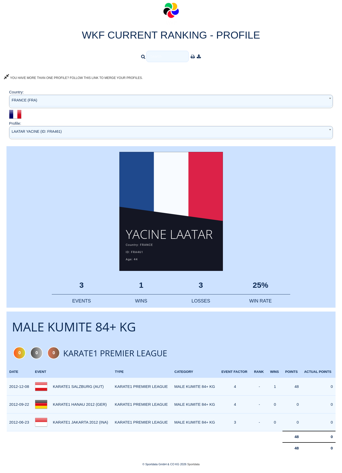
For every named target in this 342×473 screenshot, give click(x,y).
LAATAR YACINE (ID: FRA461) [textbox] (37, 131)
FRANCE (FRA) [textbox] (24, 100)
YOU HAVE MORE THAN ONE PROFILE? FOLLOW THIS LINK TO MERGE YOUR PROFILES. (73, 78)
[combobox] (171, 101)
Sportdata (193, 464)
